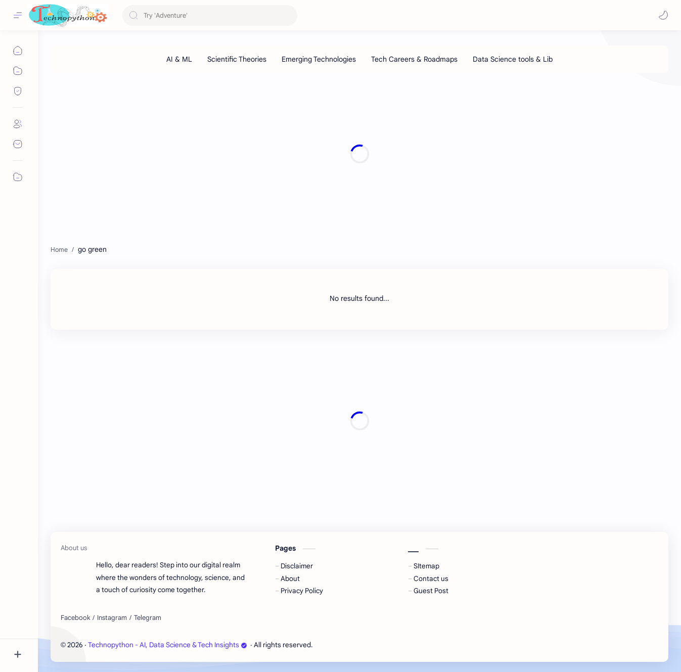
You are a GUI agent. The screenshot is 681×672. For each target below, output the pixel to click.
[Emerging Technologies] (319, 59)
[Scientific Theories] (236, 59)
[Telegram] (147, 618)
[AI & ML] (179, 59)
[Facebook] (75, 618)
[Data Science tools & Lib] (513, 59)
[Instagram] (112, 618)
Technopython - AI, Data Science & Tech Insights (167, 645)
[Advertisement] (354, 154)
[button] (663, 15)
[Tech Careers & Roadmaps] (414, 59)
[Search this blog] (209, 15)
